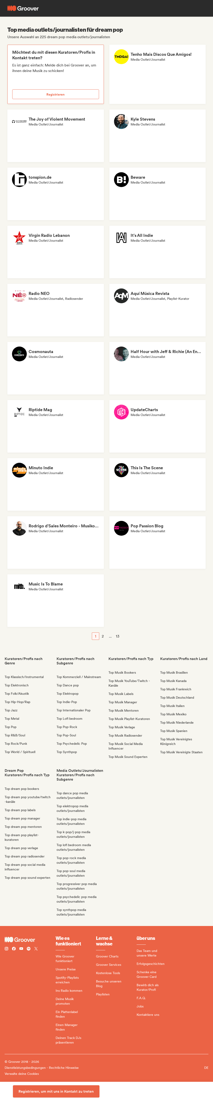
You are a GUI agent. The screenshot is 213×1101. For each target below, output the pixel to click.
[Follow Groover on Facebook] (14, 949)
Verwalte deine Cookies (22, 1074)
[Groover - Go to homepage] (30, 939)
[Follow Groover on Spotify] (28, 949)
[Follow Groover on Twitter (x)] (36, 949)
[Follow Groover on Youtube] (21, 949)
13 (117, 636)
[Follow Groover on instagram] (6, 949)
